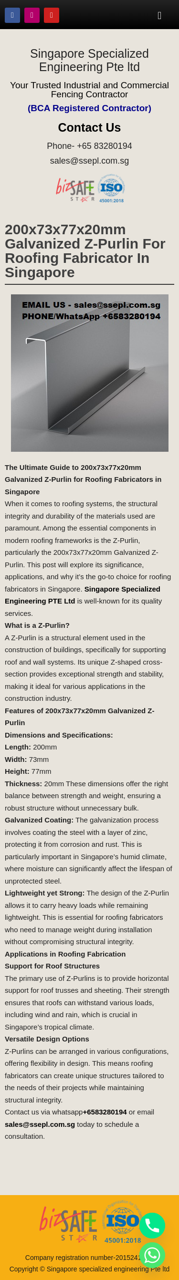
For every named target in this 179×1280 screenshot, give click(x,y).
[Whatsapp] (152, 1255)
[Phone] (152, 1225)
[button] (159, 15)
